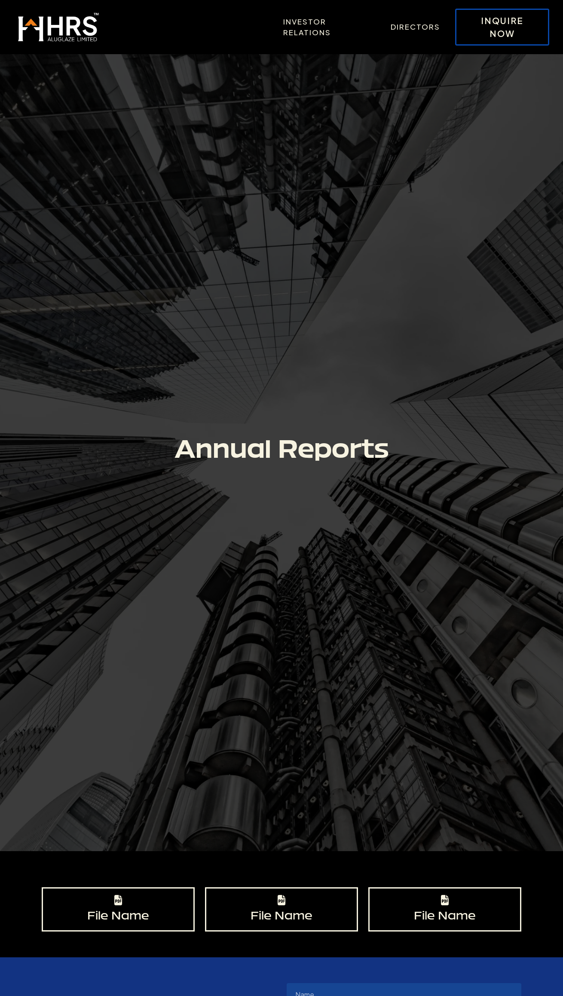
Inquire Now (502, 27)
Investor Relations (307, 27)
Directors (415, 26)
